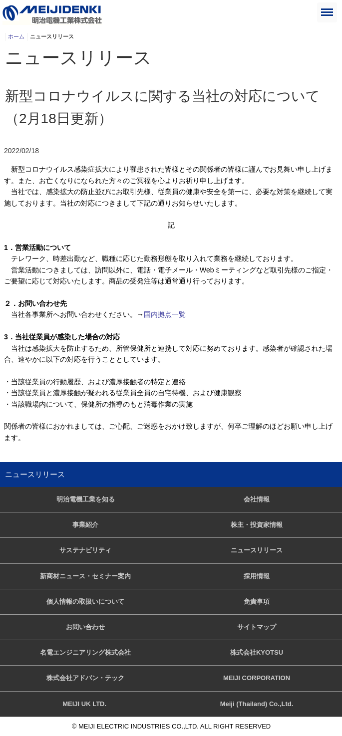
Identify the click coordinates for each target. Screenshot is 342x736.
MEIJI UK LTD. (85, 704)
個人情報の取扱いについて (85, 601)
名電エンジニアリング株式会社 (85, 652)
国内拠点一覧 (165, 314)
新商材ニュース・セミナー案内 (85, 576)
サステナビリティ (85, 550)
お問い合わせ (85, 627)
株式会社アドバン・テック (85, 678)
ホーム (16, 36)
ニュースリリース (35, 474)
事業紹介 (85, 524)
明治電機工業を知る (85, 499)
